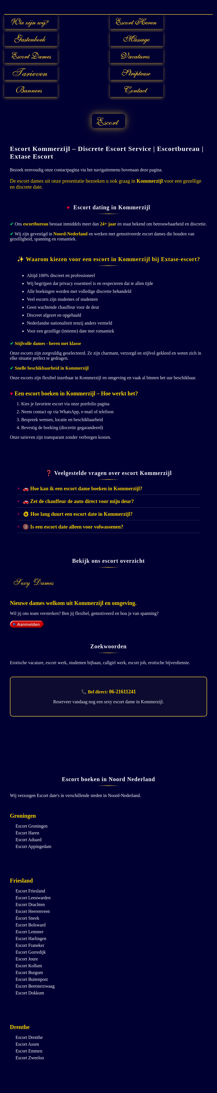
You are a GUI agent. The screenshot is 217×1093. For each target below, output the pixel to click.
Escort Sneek (27, 918)
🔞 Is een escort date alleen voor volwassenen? (73, 527)
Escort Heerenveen (33, 911)
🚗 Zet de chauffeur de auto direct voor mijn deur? (78, 501)
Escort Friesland (30, 891)
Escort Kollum (29, 965)
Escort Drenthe (29, 1037)
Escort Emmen (29, 1051)
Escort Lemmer (30, 931)
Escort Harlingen (31, 938)
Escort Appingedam (33, 846)
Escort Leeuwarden (33, 897)
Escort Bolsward (30, 924)
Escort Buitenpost (32, 979)
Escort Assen (27, 1044)
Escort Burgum (29, 972)
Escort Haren (27, 832)
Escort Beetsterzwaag (35, 986)
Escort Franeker (30, 945)
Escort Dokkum (30, 992)
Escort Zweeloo (30, 1057)
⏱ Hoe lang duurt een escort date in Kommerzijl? (78, 514)
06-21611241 (122, 691)
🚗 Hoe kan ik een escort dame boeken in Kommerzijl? (82, 488)
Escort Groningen (31, 826)
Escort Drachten (30, 904)
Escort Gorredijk (31, 952)
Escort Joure (27, 958)
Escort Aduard (29, 839)
